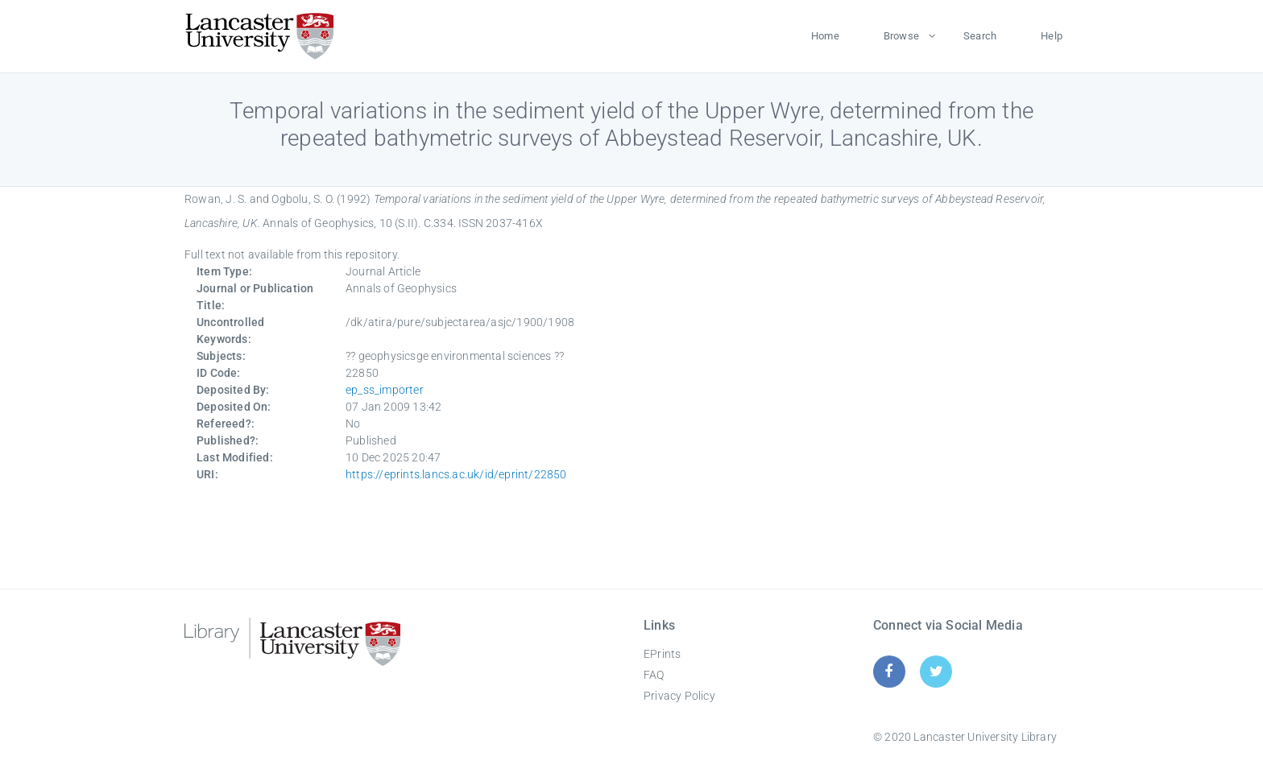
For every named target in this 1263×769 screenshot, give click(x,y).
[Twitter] (936, 671)
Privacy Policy (679, 695)
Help (1051, 36)
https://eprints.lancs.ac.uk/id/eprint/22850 (456, 474)
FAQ (654, 674)
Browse (901, 36)
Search (979, 36)
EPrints (662, 653)
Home (825, 36)
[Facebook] (888, 671)
